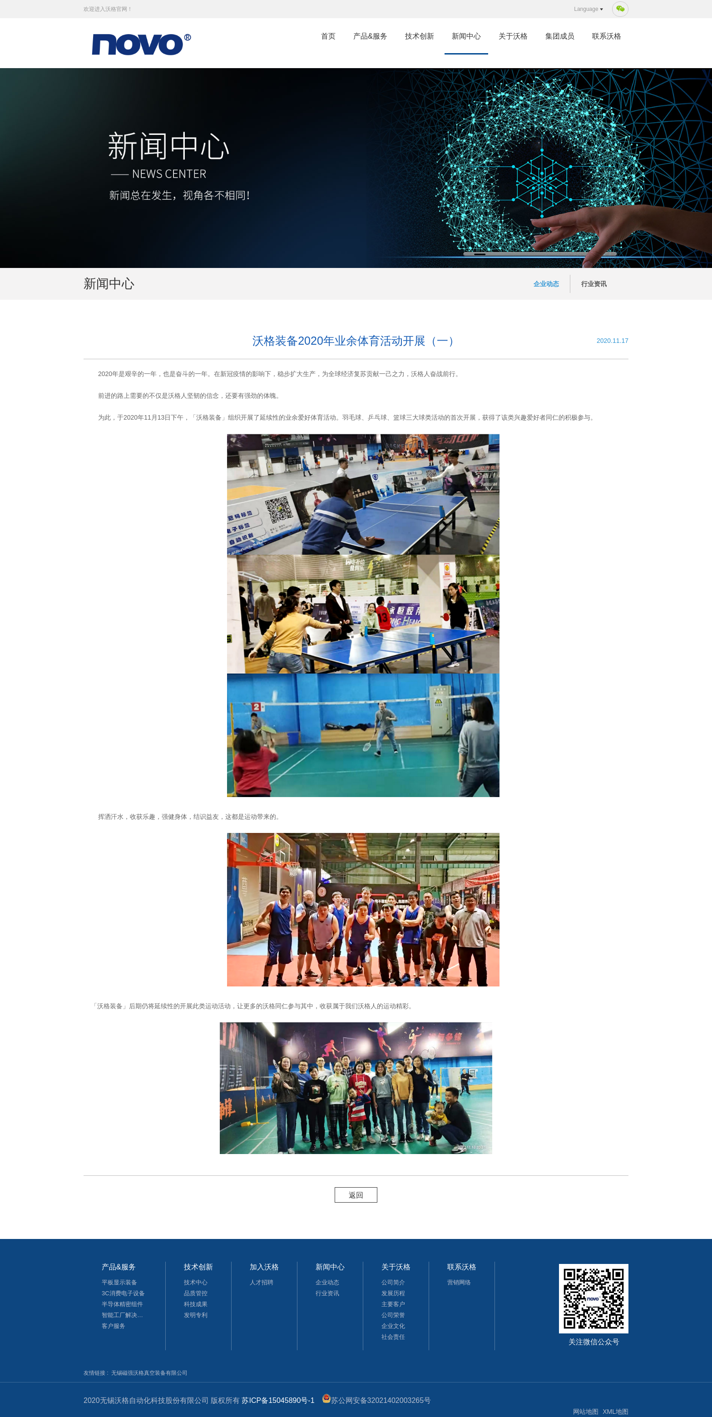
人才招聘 (261, 1282)
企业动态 (546, 283)
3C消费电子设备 (123, 1293)
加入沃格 (264, 1267)
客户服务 (113, 1326)
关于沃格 (513, 36)
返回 (356, 1195)
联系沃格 (606, 36)
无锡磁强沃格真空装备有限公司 (149, 1373)
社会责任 (393, 1336)
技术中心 (196, 1282)
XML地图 (615, 1411)
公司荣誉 (393, 1315)
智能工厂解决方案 (124, 1315)
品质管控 (196, 1293)
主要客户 (393, 1304)
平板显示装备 (119, 1282)
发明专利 (196, 1315)
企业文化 (393, 1326)
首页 (328, 36)
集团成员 (559, 36)
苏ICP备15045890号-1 (278, 1400)
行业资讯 (594, 283)
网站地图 (585, 1411)
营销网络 (459, 1282)
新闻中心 (466, 36)
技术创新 (419, 36)
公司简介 (393, 1282)
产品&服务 (370, 36)
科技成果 (196, 1304)
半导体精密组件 (122, 1304)
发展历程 (393, 1293)
